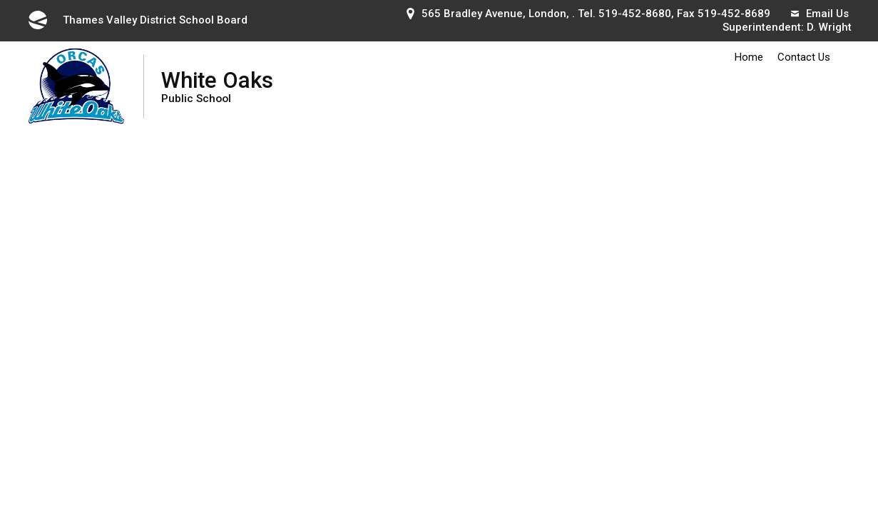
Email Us (820, 13)
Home (749, 57)
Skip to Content (0, 0)
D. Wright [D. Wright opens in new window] (829, 27)
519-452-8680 (634, 13)
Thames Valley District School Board (136, 20)
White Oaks (217, 86)
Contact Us (803, 57)
